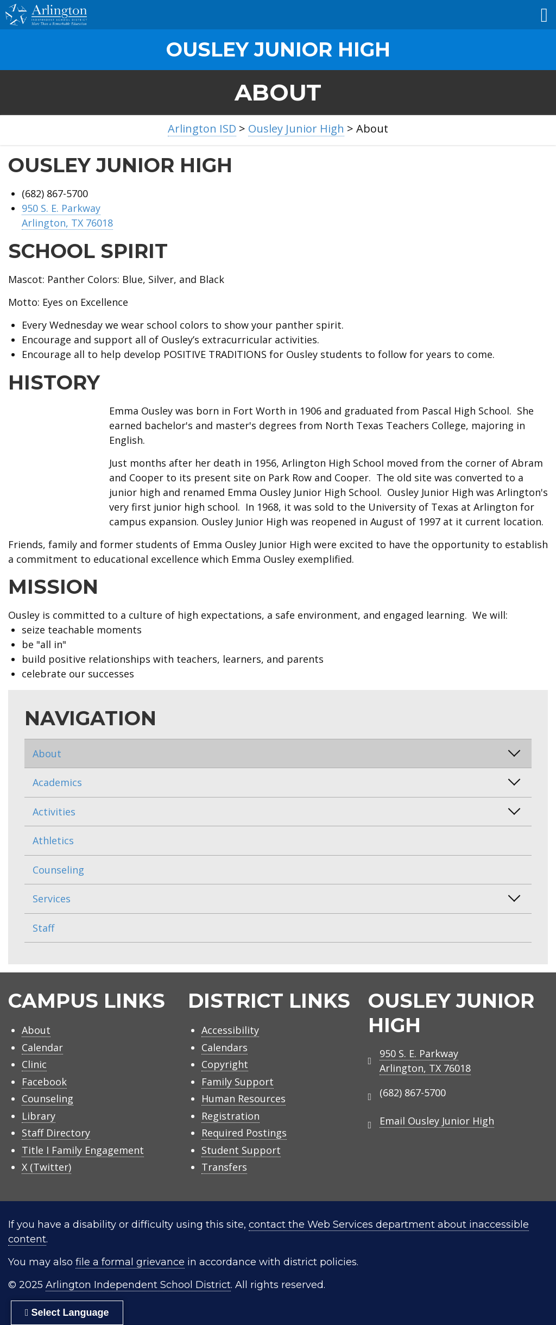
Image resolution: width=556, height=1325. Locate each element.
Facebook (44, 1081)
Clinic (34, 1064)
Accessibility (230, 1030)
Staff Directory (56, 1132)
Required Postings (244, 1132)
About (47, 753)
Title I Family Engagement (83, 1150)
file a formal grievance (130, 1262)
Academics (57, 782)
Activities (54, 811)
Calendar (42, 1047)
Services (52, 898)
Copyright (224, 1064)
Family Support (237, 1081)
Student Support (241, 1150)
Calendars (224, 1047)
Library (38, 1115)
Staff (43, 927)
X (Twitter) (46, 1166)
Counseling (58, 869)
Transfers (224, 1166)
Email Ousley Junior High (437, 1120)
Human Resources (243, 1098)
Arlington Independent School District (138, 1285)
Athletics (53, 840)
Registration (230, 1115)
